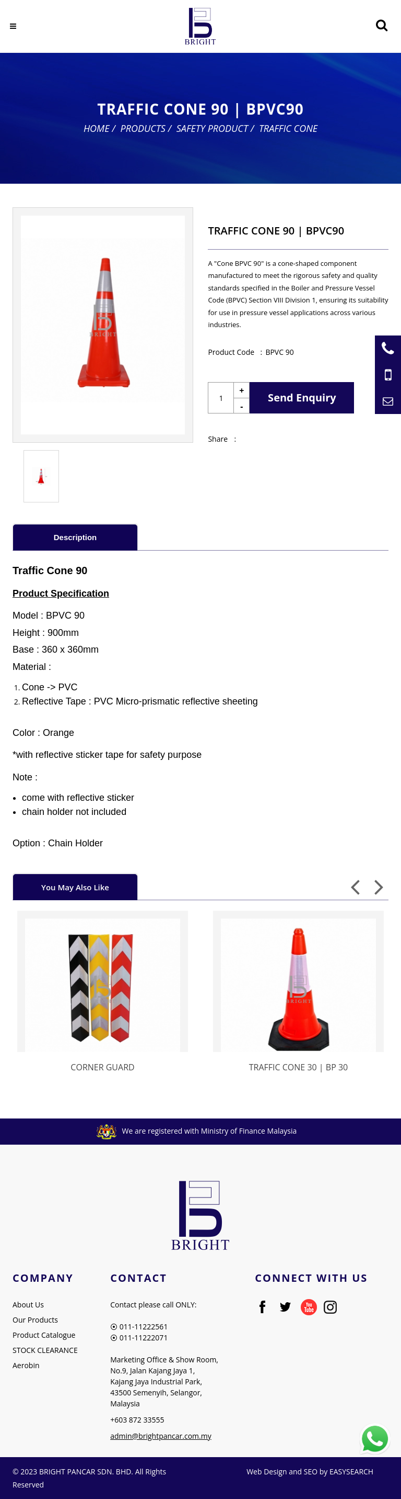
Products (142, 128)
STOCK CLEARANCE (45, 1350)
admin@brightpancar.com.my (160, 1436)
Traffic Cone (288, 128)
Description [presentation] (75, 537)
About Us (28, 1305)
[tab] (75, 536)
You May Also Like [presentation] (75, 887)
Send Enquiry (302, 397)
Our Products (35, 1320)
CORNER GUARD (102, 1067)
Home (97, 128)
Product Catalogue (44, 1335)
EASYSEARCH (351, 1471)
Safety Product (212, 128)
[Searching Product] (381, 25)
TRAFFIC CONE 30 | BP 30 (298, 1067)
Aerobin (26, 1365)
